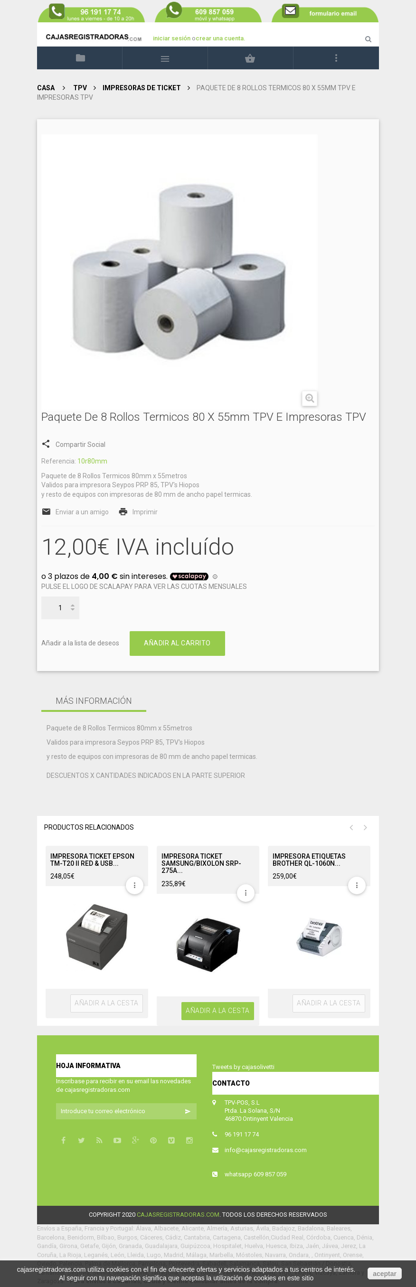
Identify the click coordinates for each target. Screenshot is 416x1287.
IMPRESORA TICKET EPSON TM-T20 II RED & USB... (92, 860)
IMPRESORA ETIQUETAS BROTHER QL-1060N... (309, 860)
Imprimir (145, 512)
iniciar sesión (172, 38)
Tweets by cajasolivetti (243, 1066)
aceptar (385, 1274)
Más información (94, 701)
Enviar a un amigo (82, 512)
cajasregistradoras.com (178, 1214)
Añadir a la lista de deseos (80, 643)
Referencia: (58, 461)
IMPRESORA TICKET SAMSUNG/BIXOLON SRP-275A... (201, 864)
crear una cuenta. (221, 38)
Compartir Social (73, 443)
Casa (46, 88)
